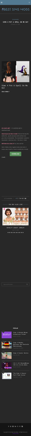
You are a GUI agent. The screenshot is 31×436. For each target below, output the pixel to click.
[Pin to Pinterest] (22, 198)
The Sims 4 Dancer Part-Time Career (19, 374)
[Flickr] (13, 426)
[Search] (29, 2)
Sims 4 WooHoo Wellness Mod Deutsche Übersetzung (21, 344)
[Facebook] (8, 426)
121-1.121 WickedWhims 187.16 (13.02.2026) (21, 364)
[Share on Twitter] (20, 198)
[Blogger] (22, 426)
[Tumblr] (17, 426)
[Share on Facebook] (19, 198)
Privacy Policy (15, 433)
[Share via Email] (25, 198)
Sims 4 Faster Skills (20, 353)
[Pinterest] (10, 426)
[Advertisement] (15, 43)
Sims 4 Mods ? (5, 91)
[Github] (19, 426)
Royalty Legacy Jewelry (15, 228)
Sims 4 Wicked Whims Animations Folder (20, 333)
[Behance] (15, 426)
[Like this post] (17, 198)
